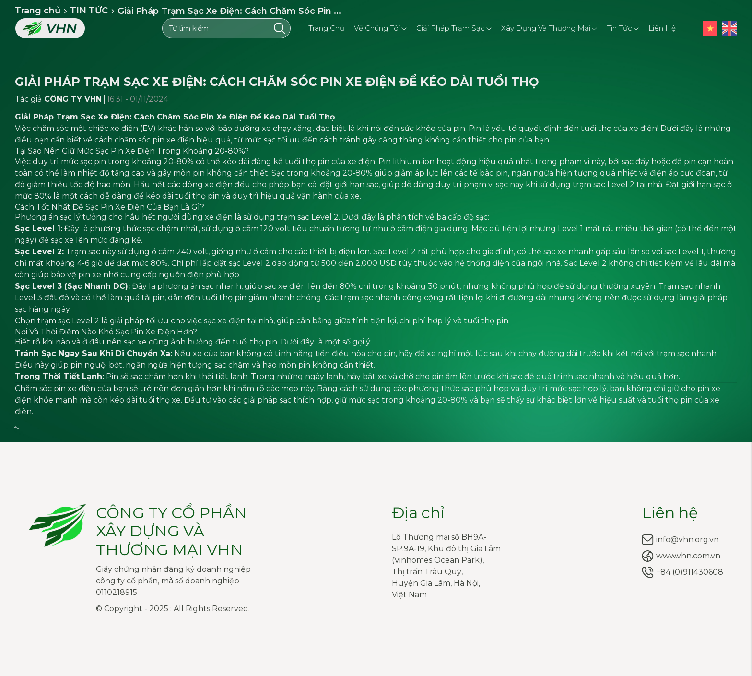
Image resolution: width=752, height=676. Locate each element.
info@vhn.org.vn (687, 539)
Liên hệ (662, 28)
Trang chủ (326, 28)
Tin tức (623, 28)
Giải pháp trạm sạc (454, 28)
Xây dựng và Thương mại (549, 28)
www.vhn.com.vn (688, 555)
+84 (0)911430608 (689, 572)
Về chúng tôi (380, 28)
